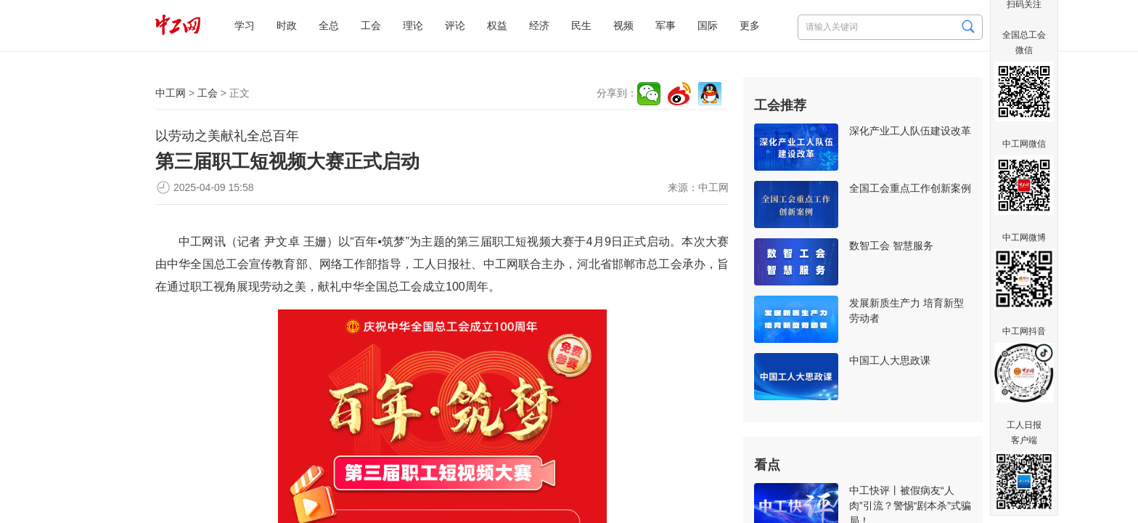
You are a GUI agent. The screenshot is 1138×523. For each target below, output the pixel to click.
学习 (244, 25)
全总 (329, 25)
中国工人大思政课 (889, 360)
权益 (497, 25)
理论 (413, 25)
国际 (707, 25)
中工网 (170, 93)
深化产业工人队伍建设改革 (910, 131)
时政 (287, 25)
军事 (665, 25)
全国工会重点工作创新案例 (910, 188)
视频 (623, 25)
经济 (539, 25)
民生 (581, 25)
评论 (455, 25)
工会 (371, 25)
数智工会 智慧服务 (891, 245)
